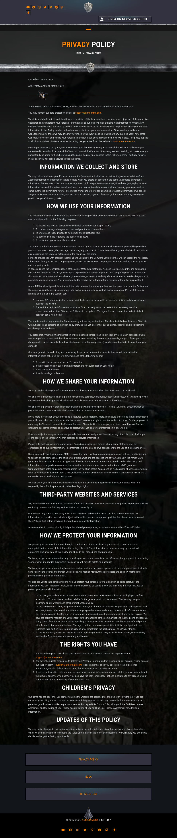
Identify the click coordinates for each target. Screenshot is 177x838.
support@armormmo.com (88, 113)
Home (78, 53)
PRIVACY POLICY (89, 759)
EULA (88, 776)
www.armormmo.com (124, 141)
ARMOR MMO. (90, 820)
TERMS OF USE (89, 793)
